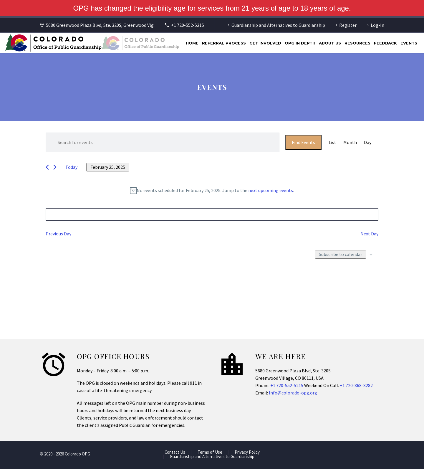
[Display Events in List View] (332, 142)
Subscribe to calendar (340, 254)
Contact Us (175, 452)
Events (408, 43)
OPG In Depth (300, 43)
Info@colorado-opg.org (293, 393)
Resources (357, 43)
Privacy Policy (247, 452)
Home (192, 43)
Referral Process (224, 43)
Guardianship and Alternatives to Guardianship (278, 25)
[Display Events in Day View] (367, 142)
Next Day (369, 234)
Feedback (385, 43)
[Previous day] (47, 167)
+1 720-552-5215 (187, 25)
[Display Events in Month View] (350, 142)
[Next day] (55, 167)
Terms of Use (210, 452)
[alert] (212, 190)
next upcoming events (270, 190)
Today (71, 167)
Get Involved (265, 43)
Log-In (377, 25)
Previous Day (58, 234)
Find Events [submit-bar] (303, 142)
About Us (330, 43)
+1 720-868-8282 (356, 385)
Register (348, 25)
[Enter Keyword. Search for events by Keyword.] (162, 142)
